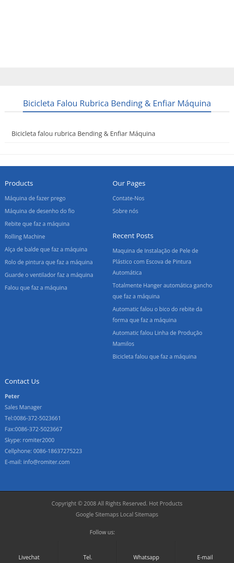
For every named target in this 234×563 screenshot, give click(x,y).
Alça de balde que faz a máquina (46, 249)
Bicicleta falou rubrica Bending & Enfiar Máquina (83, 133)
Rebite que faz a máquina (37, 224)
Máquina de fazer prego (35, 198)
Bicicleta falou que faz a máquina (154, 356)
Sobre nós (106, 37)
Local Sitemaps (139, 514)
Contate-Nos (158, 37)
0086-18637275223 (57, 451)
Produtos (58, 37)
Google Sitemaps (97, 514)
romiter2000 (38, 440)
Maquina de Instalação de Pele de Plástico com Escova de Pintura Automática (155, 261)
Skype (138, 532)
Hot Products (165, 503)
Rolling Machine (25, 236)
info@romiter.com (46, 462)
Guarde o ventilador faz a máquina (49, 275)
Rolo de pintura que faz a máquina (49, 262)
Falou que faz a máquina (36, 288)
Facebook (124, 532)
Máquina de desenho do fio (39, 211)
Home (17, 37)
